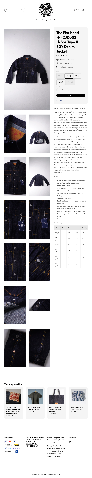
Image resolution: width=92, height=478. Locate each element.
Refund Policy (56, 474)
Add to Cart (71, 95)
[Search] (22, 9)
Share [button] (59, 100)
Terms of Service (37, 474)
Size (57, 71)
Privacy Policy (47, 474)
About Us (53, 20)
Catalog (44, 20)
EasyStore (59, 471)
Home (38, 20)
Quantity (58, 87)
